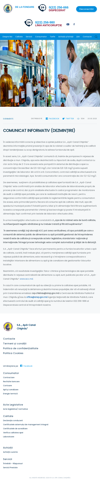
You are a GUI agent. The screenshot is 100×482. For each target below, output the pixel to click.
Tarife (52, 36)
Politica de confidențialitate (20, 348)
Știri (78, 36)
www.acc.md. (26, 278)
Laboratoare (8, 436)
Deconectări (86, 9)
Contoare (7, 385)
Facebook (54, 118)
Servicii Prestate (10, 467)
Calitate (19, 36)
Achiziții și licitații (65, 36)
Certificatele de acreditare (15, 428)
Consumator (41, 36)
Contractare (8, 377)
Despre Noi (7, 36)
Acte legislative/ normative (15, 409)
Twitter (70, 118)
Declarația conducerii (13, 420)
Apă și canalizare (10, 389)
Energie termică (10, 393)
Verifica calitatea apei (13, 432)
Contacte (87, 36)
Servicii (29, 36)
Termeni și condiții (14, 343)
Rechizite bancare (11, 381)
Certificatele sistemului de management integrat (25, 424)
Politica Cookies (13, 353)
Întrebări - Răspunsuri (13, 463)
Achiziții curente (10, 452)
